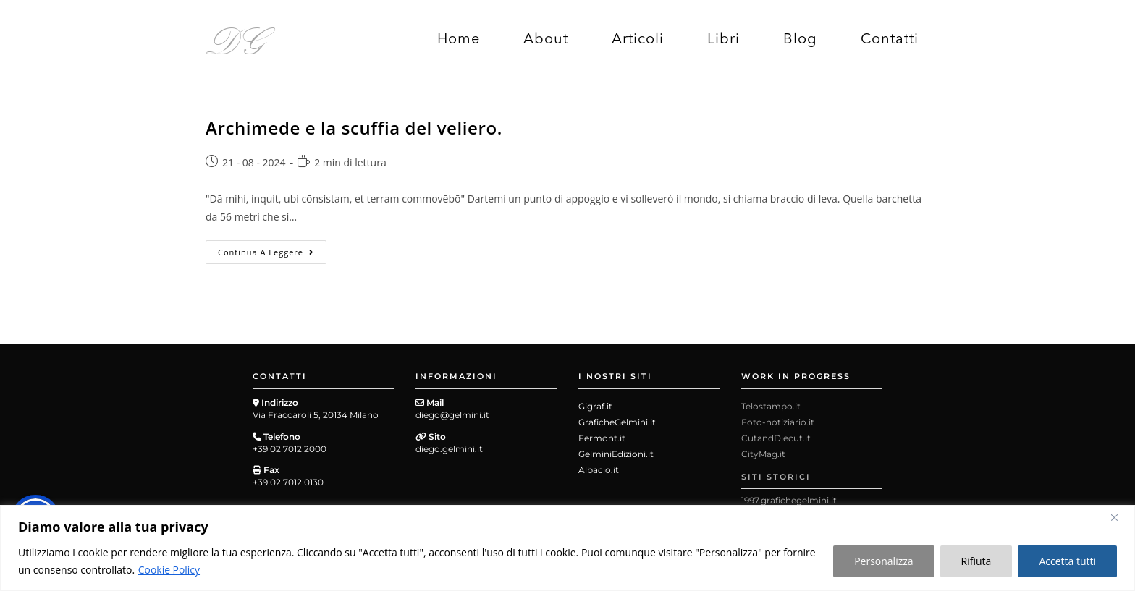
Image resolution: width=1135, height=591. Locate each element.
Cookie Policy (169, 570)
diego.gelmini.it (449, 448)
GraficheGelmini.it (617, 422)
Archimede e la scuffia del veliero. (354, 128)
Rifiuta (976, 561)
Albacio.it (598, 469)
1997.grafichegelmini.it (789, 500)
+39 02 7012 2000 (289, 448)
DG (236, 38)
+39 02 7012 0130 (288, 482)
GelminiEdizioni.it (616, 453)
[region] (567, 548)
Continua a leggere (272, 249)
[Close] (1119, 517)
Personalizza (883, 561)
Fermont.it (601, 438)
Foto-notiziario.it (777, 422)
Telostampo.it (771, 406)
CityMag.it (763, 453)
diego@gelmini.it (452, 414)
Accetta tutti (1067, 561)
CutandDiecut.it (776, 438)
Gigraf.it (595, 406)
